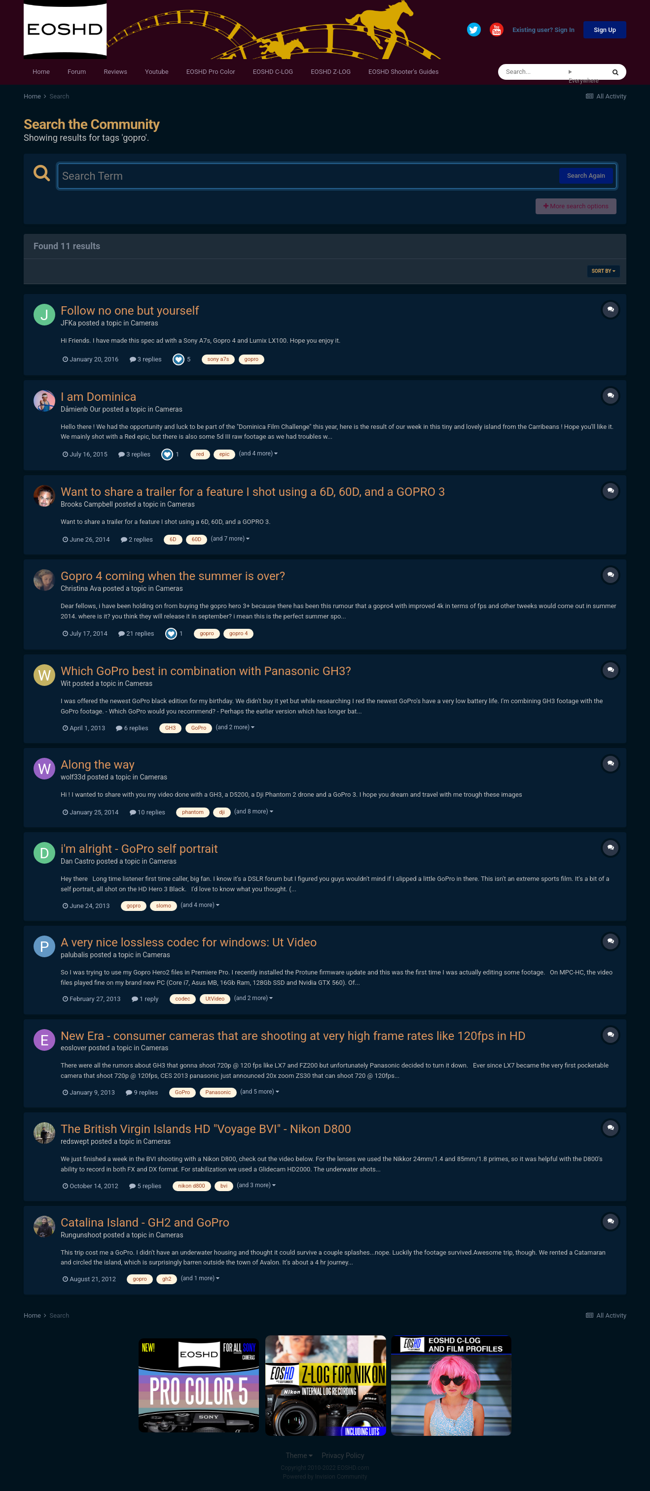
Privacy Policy (343, 1455)
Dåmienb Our (81, 409)
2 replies (137, 539)
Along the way (98, 765)
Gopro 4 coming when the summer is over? (173, 576)
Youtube (157, 71)
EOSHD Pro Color (210, 71)
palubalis (74, 955)
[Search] (533, 72)
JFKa (68, 323)
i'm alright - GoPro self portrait (139, 849)
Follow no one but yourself (130, 311)
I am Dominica (99, 397)
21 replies (136, 633)
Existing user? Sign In (543, 30)
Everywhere (584, 80)
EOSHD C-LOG (273, 71)
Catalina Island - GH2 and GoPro (145, 1223)
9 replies (142, 1092)
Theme (299, 1455)
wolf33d (73, 777)
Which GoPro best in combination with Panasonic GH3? (206, 671)
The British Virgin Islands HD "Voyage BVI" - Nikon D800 (206, 1129)
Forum (77, 71)
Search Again (586, 175)
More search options (576, 206)
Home (41, 71)
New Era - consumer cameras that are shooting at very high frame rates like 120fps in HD (293, 1036)
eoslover (74, 1048)
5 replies (145, 1186)
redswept (75, 1141)
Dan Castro (78, 861)
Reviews (115, 71)
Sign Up (605, 29)
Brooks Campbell (87, 504)
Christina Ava (81, 588)
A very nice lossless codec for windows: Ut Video (189, 942)
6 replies (132, 728)
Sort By (603, 271)
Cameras (144, 323)
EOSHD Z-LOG (331, 71)
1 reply (145, 999)
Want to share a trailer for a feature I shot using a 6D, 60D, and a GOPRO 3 (253, 492)
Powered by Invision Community (325, 1476)
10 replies (147, 812)
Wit (66, 683)
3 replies (146, 359)
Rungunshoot (81, 1235)
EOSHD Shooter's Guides (403, 71)
